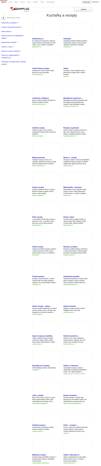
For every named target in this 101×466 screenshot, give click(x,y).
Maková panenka (38, 157)
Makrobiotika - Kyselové (72, 187)
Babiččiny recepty (39, 455)
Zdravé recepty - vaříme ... (42, 306)
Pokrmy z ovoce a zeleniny (10, 51)
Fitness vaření (68, 217)
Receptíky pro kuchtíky (41, 366)
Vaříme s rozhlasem (70, 366)
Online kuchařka (69, 306)
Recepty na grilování (71, 128)
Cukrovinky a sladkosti (9, 23)
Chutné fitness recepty (40, 68)
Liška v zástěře (37, 395)
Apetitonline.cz (37, 39)
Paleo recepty (37, 217)
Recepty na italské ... (71, 247)
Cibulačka (67, 39)
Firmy (10, 2)
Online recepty (37, 247)
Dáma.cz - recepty (70, 157)
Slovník (22, 2)
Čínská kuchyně (38, 276)
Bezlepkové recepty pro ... (73, 98)
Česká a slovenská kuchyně (10, 27)
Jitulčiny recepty (38, 128)
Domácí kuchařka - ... (71, 395)
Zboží (29, 2)
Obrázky (35, 2)
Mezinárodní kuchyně (8, 42)
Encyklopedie (50, 2)
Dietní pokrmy (6, 31)
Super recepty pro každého (42, 336)
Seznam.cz (95, 2)
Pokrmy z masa (6, 47)
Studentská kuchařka (71, 276)
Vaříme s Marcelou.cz (71, 455)
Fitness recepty (38, 187)
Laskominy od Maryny (40, 98)
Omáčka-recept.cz (39, 425)
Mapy (16, 2)
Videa (42, 2)
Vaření (65, 68)
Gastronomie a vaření (13, 18)
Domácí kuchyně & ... (71, 336)
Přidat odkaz (86, 2)
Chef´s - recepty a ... (70, 425)
